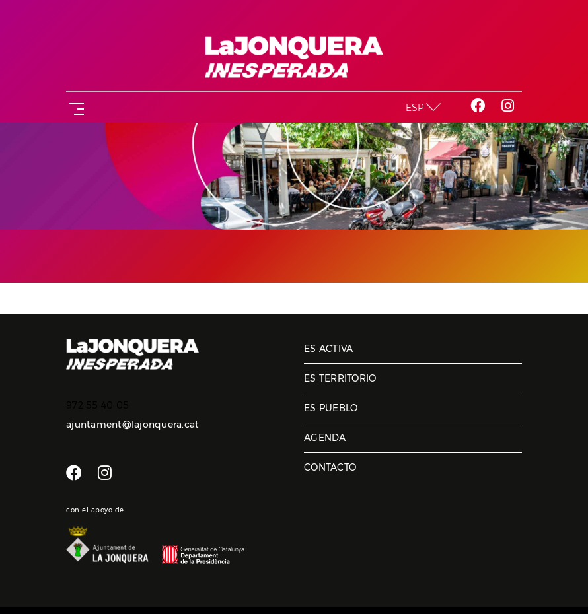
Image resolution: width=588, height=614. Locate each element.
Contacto (330, 467)
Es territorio (340, 378)
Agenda (325, 438)
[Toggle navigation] (74, 107)
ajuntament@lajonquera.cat (132, 424)
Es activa (328, 349)
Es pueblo (330, 408)
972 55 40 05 (97, 405)
